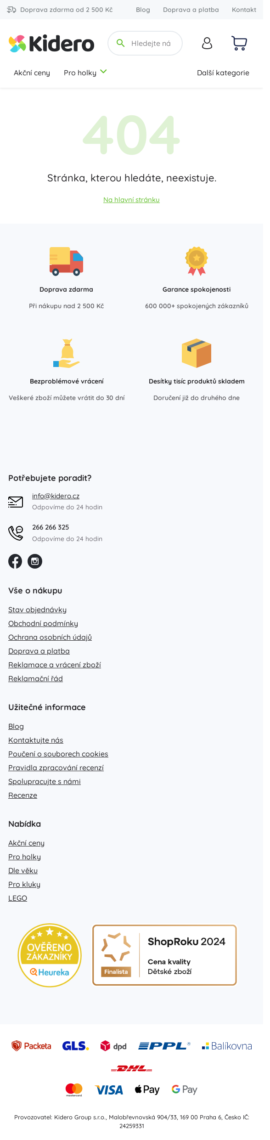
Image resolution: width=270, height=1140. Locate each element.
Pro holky (86, 72)
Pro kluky (24, 884)
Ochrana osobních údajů (50, 637)
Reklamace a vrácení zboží (54, 664)
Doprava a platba (191, 10)
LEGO (17, 898)
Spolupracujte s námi (44, 781)
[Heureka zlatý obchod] (49, 955)
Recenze (22, 795)
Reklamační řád (35, 678)
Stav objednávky (37, 609)
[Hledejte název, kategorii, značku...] (152, 43)
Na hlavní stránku (131, 199)
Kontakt (244, 10)
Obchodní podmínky (43, 623)
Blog (143, 10)
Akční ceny (32, 72)
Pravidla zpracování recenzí (56, 767)
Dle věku (23, 870)
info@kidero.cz (55, 495)
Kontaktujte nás (35, 740)
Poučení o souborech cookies (58, 753)
